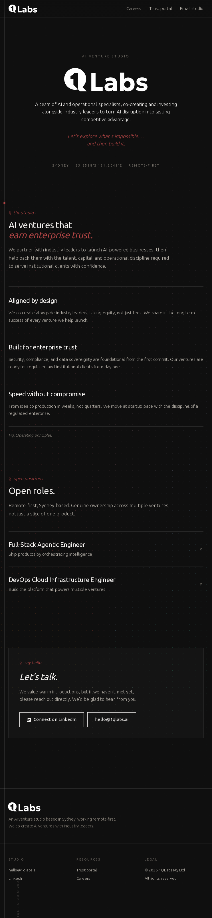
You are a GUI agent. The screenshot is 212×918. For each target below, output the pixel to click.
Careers (134, 8)
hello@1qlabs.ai (22, 870)
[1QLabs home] (23, 9)
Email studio (191, 8)
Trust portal (160, 8)
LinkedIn (16, 878)
